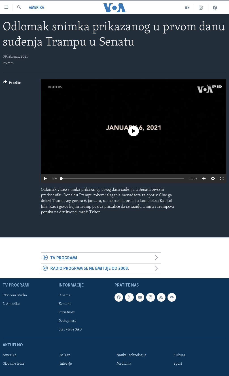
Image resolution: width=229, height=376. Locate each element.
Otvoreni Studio (15, 295)
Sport (178, 364)
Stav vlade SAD (70, 329)
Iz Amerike (11, 304)
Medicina (124, 364)
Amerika (36, 8)
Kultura (179, 355)
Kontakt (65, 304)
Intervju (66, 364)
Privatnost (66, 312)
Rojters (8, 63)
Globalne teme (13, 364)
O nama (64, 295)
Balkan (65, 355)
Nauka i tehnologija (131, 355)
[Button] (12, 83)
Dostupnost (67, 321)
